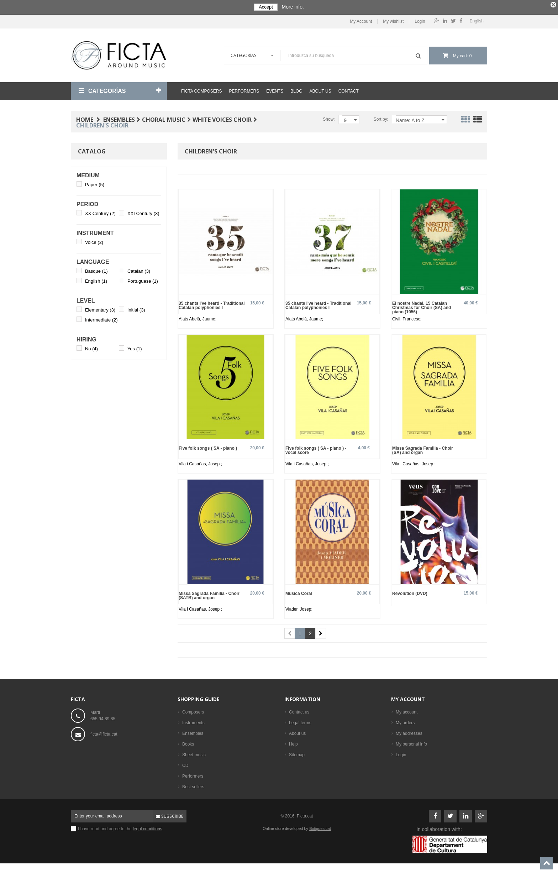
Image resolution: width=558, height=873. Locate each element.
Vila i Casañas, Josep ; (200, 463)
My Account (361, 21)
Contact (348, 90)
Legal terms (300, 722)
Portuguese (142, 280)
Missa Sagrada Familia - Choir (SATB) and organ (209, 594)
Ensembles (192, 732)
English (96, 280)
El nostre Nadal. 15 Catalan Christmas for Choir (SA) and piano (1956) (421, 306)
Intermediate (101, 319)
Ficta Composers (201, 90)
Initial (136, 309)
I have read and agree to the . (120, 828)
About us (320, 90)
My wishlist (393, 21)
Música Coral (298, 592)
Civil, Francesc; (406, 318)
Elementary (100, 309)
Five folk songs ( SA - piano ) (208, 447)
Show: (329, 118)
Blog (296, 90)
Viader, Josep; (298, 608)
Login (420, 21)
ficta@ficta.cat (103, 733)
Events (274, 90)
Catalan (138, 270)
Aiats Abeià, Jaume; (197, 318)
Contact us (299, 711)
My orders (405, 722)
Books (188, 743)
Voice (94, 242)
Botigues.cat (320, 828)
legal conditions (147, 828)
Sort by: (381, 118)
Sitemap (297, 754)
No (91, 348)
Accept (266, 7)
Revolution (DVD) (409, 592)
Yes (134, 348)
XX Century (100, 213)
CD (185, 764)
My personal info (411, 743)
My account (408, 698)
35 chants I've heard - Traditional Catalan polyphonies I (212, 304)
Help (293, 743)
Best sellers (193, 786)
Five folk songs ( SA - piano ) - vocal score (316, 449)
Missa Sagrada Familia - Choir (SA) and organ (422, 449)
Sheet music (194, 754)
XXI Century (143, 213)
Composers (193, 711)
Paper (94, 184)
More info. (293, 7)
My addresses (409, 732)
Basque (96, 270)
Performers (244, 90)
